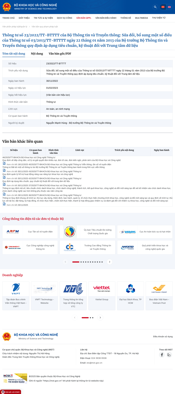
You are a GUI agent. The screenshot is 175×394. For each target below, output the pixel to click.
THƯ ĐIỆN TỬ (159, 18)
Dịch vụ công (64, 18)
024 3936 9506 (98, 358)
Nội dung (37, 53)
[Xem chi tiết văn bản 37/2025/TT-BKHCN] (10, 195)
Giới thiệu (24, 18)
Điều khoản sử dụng (163, 336)
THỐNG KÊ (125, 18)
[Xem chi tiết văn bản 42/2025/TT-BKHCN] (10, 185)
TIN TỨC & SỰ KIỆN (43, 18)
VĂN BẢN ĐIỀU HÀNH (105, 18)
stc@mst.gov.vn (94, 363)
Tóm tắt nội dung (13, 53)
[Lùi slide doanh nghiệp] (75, 317)
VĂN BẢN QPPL (83, 18)
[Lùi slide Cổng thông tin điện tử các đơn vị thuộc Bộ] (65, 262)
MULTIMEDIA (141, 18)
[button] (75, 262)
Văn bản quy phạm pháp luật (45, 26)
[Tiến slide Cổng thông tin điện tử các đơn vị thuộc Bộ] (110, 262)
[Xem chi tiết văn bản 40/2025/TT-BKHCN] (10, 171)
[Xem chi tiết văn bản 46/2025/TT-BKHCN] (10, 164)
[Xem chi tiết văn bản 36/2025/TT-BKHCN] (10, 205)
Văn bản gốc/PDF (60, 53)
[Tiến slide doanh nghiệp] (100, 317)
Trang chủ (8, 18)
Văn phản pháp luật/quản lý (14, 26)
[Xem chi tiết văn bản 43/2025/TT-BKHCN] (10, 178)
